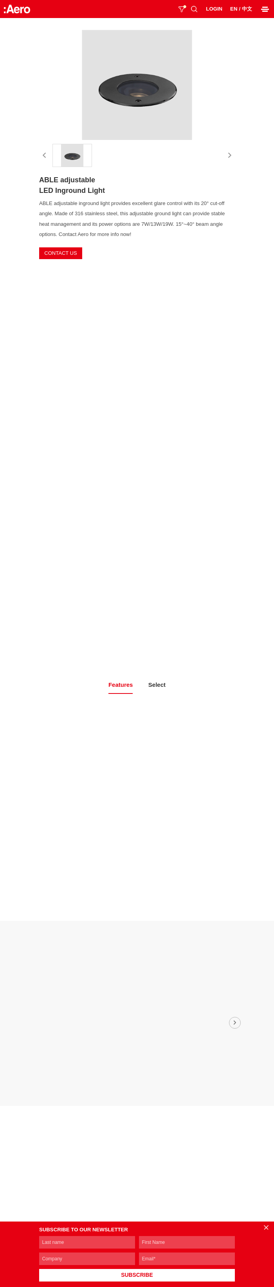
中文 (247, 9)
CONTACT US (60, 253)
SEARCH (194, 9)
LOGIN (214, 9)
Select (157, 684)
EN (233, 9)
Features (120, 684)
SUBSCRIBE (137, 1275)
